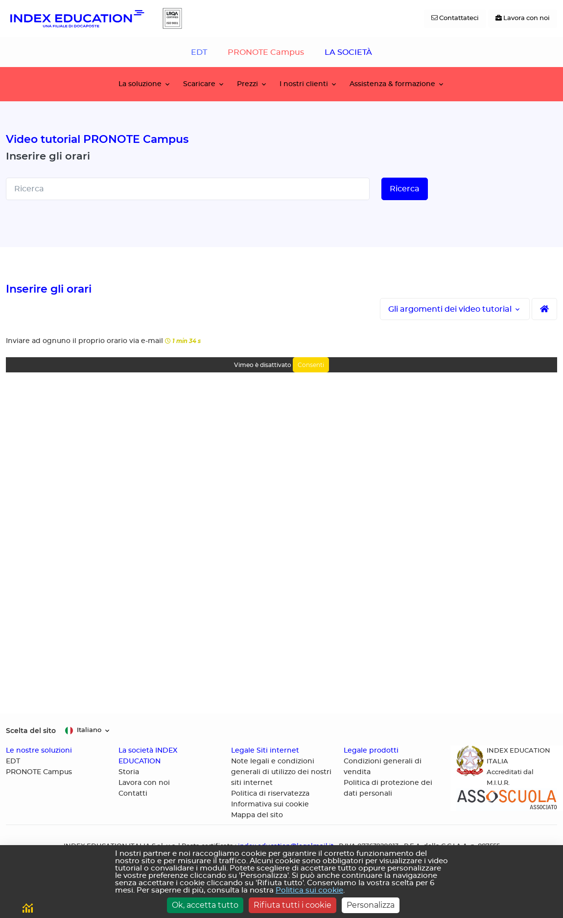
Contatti (132, 793)
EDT (199, 52)
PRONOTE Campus (266, 52)
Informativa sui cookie (270, 804)
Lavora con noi (144, 783)
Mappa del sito (257, 815)
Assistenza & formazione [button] (392, 84)
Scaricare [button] (199, 84)
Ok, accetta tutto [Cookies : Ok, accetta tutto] (205, 905)
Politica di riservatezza (270, 793)
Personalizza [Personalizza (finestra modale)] (371, 905)
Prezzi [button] (247, 84)
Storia (128, 772)
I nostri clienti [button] (304, 84)
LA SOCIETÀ (348, 52)
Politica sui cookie (309, 890)
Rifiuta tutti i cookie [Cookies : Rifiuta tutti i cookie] (292, 905)
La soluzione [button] (140, 84)
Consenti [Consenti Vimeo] (311, 364)
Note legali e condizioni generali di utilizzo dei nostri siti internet (281, 772)
